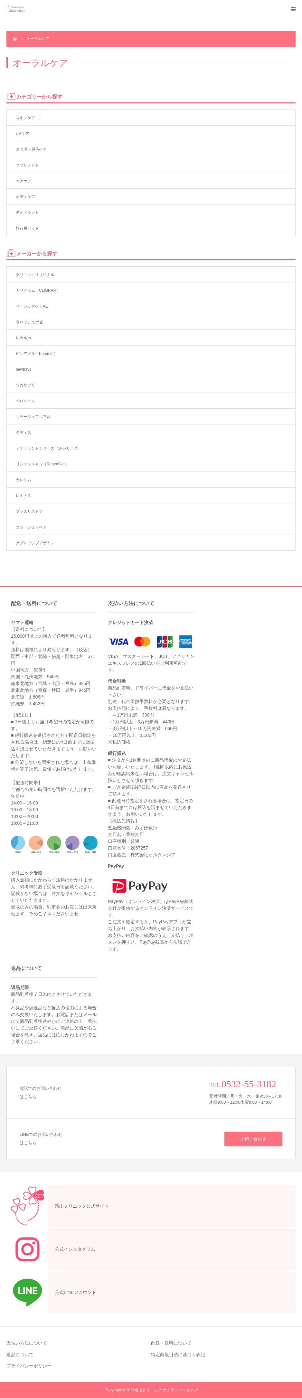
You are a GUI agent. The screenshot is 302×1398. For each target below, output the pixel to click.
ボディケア (25, 197)
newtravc (23, 369)
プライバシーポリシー (29, 1365)
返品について (19, 1354)
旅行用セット (27, 228)
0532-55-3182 (249, 1084)
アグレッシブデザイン (35, 543)
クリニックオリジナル (35, 274)
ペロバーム (25, 401)
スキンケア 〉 (29, 118)
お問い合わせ (253, 1138)
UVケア (22, 133)
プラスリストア (29, 511)
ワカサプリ (25, 385)
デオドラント (27, 212)
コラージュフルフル (33, 416)
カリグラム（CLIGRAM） (38, 290)
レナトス (23, 495)
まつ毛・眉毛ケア (31, 149)
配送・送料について (171, 1343)
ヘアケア (23, 181)
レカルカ (23, 338)
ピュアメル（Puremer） (37, 353)
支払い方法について (26, 1343)
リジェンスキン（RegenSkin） (43, 464)
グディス (23, 432)
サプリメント (27, 165)
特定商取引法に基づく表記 (178, 1354)
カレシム (23, 480)
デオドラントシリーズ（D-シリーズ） (49, 448)
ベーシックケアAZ (32, 306)
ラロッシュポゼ (29, 322)
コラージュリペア (31, 527)
